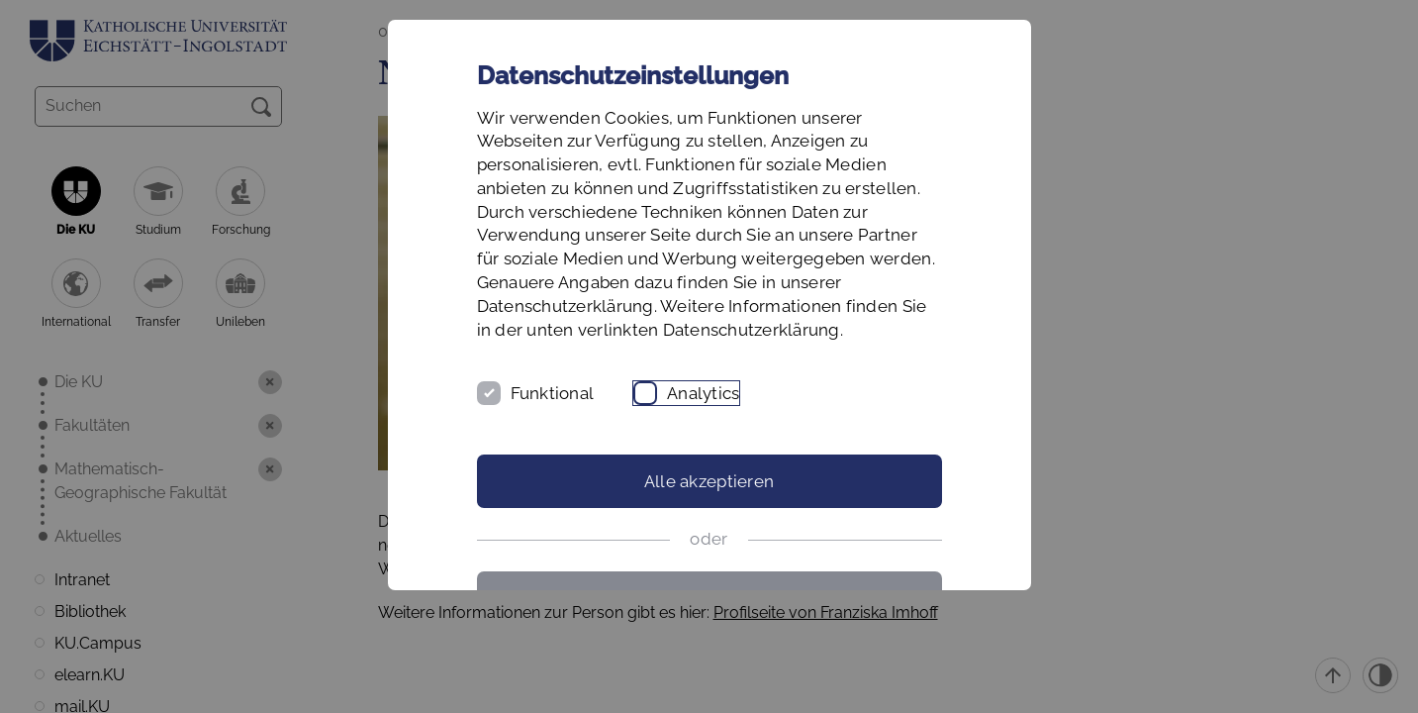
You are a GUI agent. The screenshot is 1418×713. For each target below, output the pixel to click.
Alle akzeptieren (709, 481)
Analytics (703, 393)
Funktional (553, 393)
